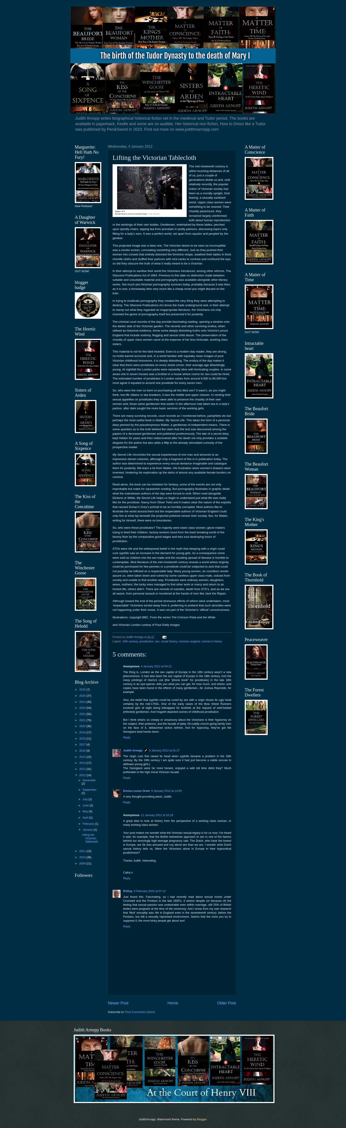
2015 (82, 756)
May (86, 811)
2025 (82, 695)
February (89, 823)
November (89, 780)
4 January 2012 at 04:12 (156, 666)
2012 (82, 775)
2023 (82, 707)
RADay (127, 891)
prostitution (146, 641)
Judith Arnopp (133, 750)
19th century (130, 641)
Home (172, 1003)
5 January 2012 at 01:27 (164, 750)
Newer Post (118, 1003)
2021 (82, 720)
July (85, 799)
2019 (82, 732)
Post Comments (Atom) (140, 1012)
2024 (82, 702)
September (89, 789)
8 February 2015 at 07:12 (150, 891)
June (86, 805)
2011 (82, 851)
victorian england (189, 641)
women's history (212, 641)
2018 (82, 738)
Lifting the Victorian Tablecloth (90, 838)
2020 (82, 726)
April (86, 817)
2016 (82, 750)
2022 (82, 714)
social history (169, 641)
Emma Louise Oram (136, 790)
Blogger (202, 1119)
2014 (82, 762)
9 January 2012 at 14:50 (166, 790)
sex (157, 641)
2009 (82, 863)
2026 (82, 689)
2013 (82, 769)
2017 (82, 744)
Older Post (226, 1003)
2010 (82, 857)
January (88, 829)
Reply (126, 737)
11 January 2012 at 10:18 (157, 815)
